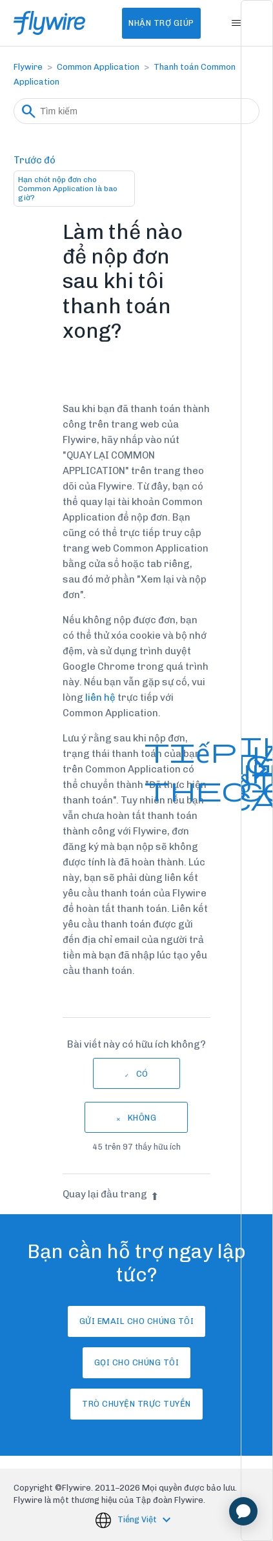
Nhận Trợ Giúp (161, 23)
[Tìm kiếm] (136, 111)
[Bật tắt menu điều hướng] (236, 23)
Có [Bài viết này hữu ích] (142, 1074)
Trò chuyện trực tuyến (136, 1404)
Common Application (98, 67)
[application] (243, 1511)
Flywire (28, 67)
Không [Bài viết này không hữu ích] (142, 1117)
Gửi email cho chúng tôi (136, 1321)
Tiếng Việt (138, 1520)
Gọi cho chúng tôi (136, 1362)
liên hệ (99, 697)
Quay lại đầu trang (111, 1194)
